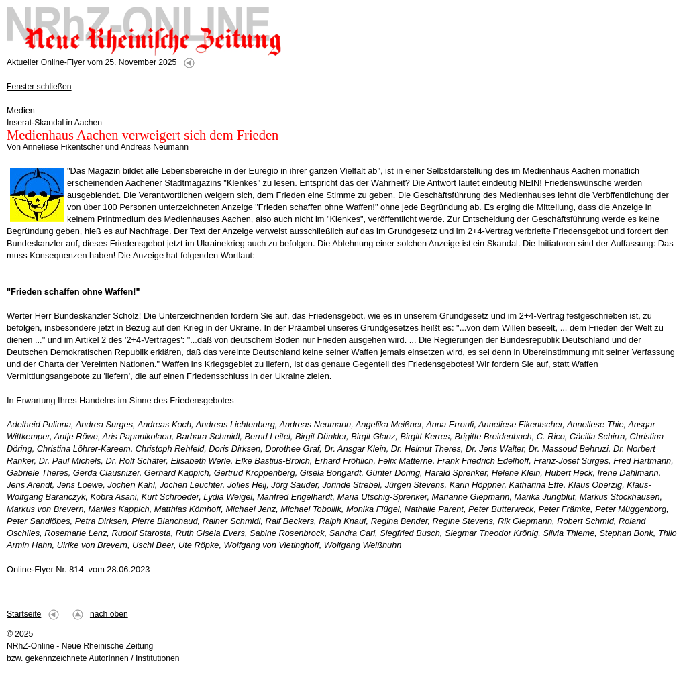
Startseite (24, 614)
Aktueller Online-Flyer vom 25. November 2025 (91, 62)
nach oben (109, 614)
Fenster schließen (39, 86)
